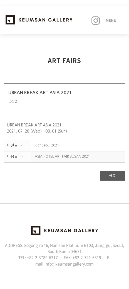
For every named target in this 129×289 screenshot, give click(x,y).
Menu (111, 20)
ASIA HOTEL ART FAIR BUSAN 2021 (62, 156)
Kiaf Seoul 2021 (47, 145)
